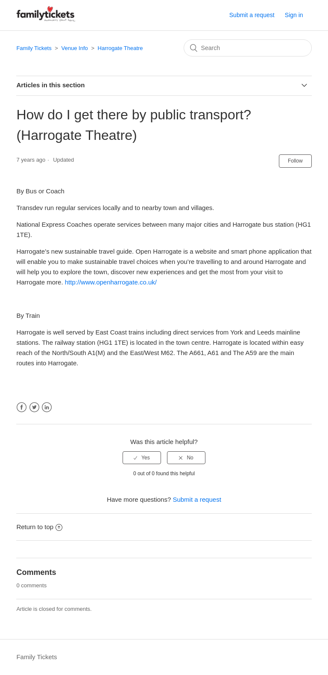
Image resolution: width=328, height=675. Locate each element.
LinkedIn (46, 407)
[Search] (248, 47)
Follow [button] (295, 161)
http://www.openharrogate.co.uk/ (111, 282)
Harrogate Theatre (120, 48)
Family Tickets (33, 48)
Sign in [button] (294, 15)
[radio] (142, 457)
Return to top (39, 526)
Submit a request (252, 15)
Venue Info (75, 48)
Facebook (21, 407)
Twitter (34, 407)
